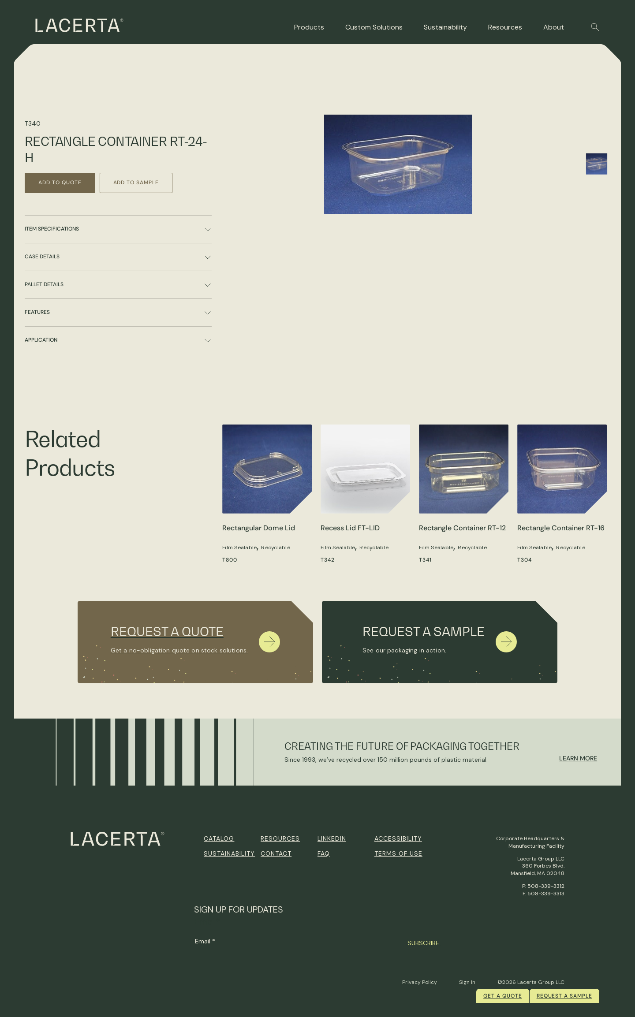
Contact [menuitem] (276, 853)
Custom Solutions (374, 27)
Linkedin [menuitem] (332, 838)
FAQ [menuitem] (324, 853)
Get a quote (502, 995)
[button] (595, 27)
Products (309, 27)
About (553, 27)
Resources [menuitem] (280, 838)
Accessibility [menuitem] (398, 838)
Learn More (578, 758)
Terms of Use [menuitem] (398, 853)
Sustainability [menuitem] (229, 853)
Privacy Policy (419, 982)
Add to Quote (60, 182)
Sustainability (445, 27)
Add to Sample (136, 182)
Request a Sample (564, 995)
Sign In (467, 982)
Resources (505, 27)
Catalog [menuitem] (219, 838)
